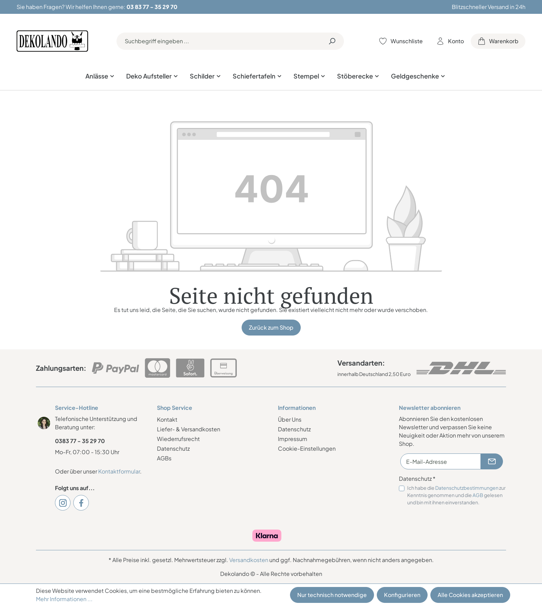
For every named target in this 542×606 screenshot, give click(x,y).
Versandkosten (248, 559)
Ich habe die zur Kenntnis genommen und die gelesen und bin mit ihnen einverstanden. (456, 495)
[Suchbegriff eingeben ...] (218, 41)
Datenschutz (173, 448)
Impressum (292, 438)
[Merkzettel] (401, 41)
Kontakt (167, 419)
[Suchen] (332, 41)
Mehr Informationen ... (64, 599)
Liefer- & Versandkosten (188, 429)
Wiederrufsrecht (178, 438)
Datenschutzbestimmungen (466, 488)
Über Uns (289, 419)
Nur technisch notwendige (332, 594)
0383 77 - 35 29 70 (80, 440)
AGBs (164, 458)
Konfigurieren (402, 594)
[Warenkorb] (498, 41)
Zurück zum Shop (271, 327)
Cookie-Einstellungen (307, 448)
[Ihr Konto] (450, 41)
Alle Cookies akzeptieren (470, 594)
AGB (478, 495)
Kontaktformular (119, 471)
